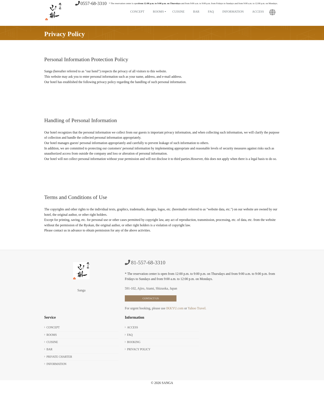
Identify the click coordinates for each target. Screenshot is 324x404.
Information (233, 11)
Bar (196, 11)
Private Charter (59, 356)
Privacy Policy (138, 349)
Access (258, 11)
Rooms (158, 11)
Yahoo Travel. (196, 308)
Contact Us (151, 298)
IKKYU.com (174, 308)
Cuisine (178, 11)
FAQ (211, 11)
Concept (137, 11)
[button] (272, 12)
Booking (134, 342)
